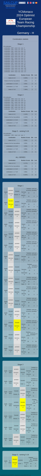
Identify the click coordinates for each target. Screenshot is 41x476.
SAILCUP (10, 3)
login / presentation (10, 7)
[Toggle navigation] (22, 3)
